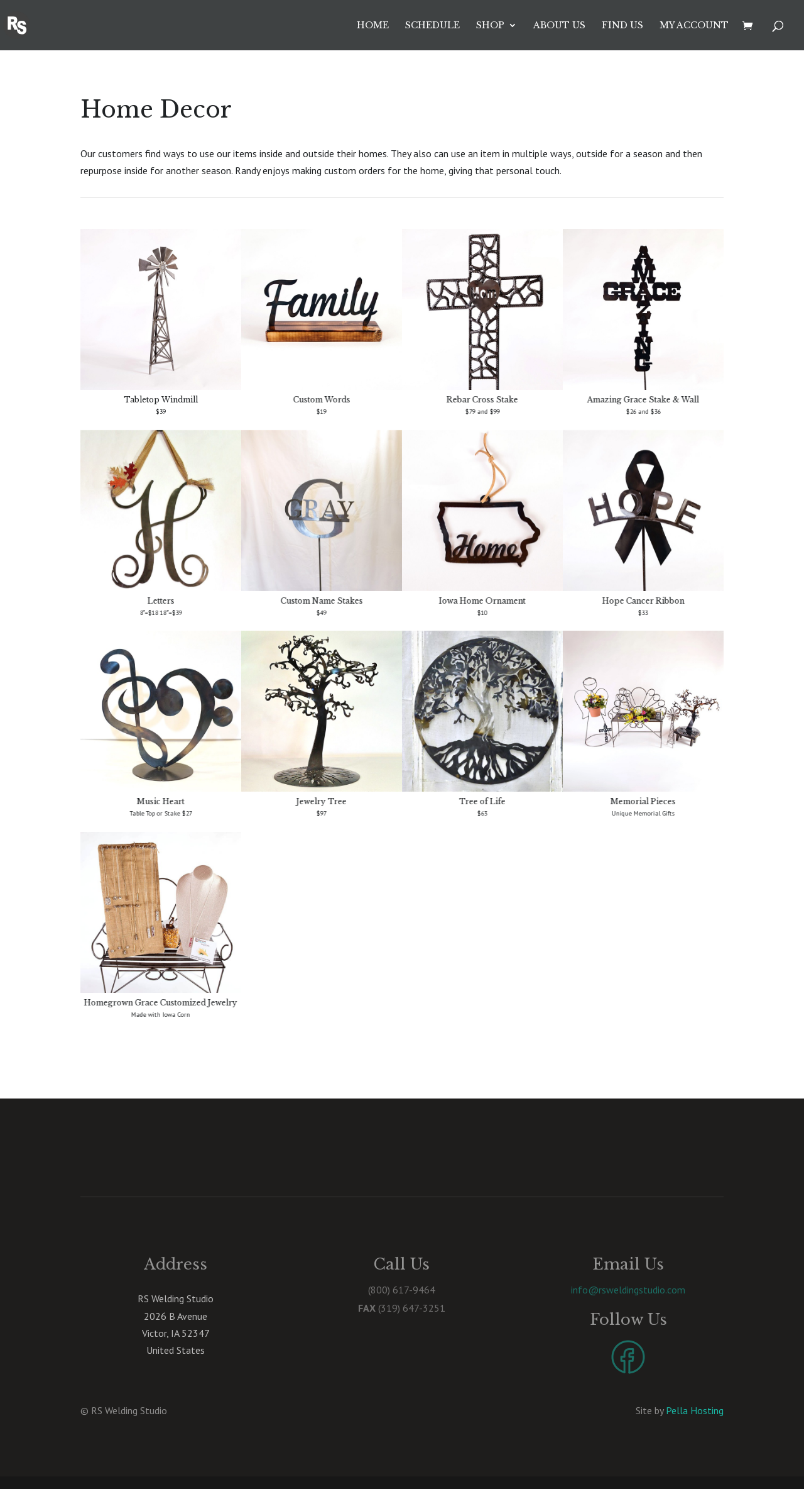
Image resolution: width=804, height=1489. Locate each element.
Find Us (622, 26)
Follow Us (628, 1319)
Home (373, 26)
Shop (490, 26)
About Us (559, 26)
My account (694, 26)
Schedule (432, 26)
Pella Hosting (695, 1410)
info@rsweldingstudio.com (628, 1289)
